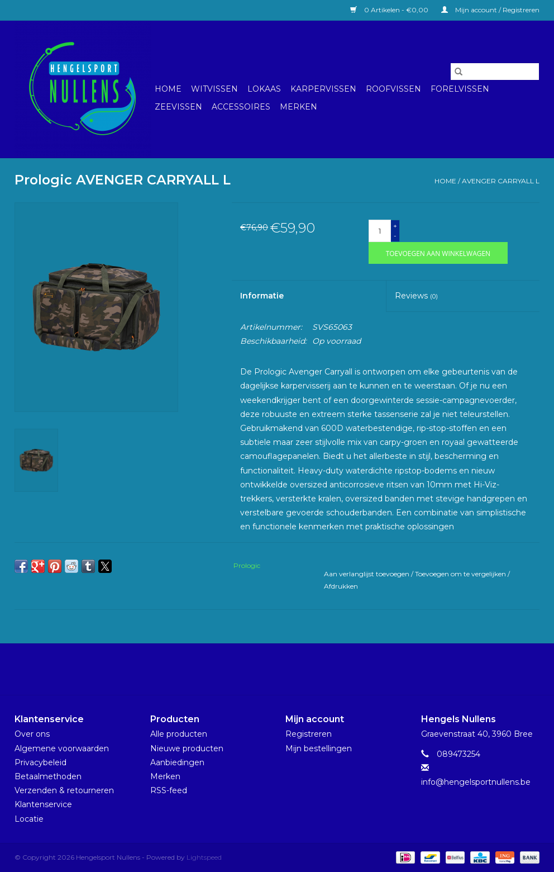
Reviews (416, 296)
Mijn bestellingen (318, 748)
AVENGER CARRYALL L (500, 181)
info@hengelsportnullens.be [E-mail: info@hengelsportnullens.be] (476, 782)
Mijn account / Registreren (490, 10)
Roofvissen (393, 89)
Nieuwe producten (186, 748)
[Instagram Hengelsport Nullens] (287, 669)
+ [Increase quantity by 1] (395, 225)
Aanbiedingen (177, 762)
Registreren (308, 734)
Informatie (262, 296)
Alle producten (178, 734)
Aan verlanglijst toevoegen (367, 574)
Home (168, 89)
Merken (298, 107)
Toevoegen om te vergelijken (461, 574)
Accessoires (241, 107)
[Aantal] (380, 231)
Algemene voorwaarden (62, 748)
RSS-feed (168, 790)
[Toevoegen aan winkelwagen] (438, 253)
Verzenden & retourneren (64, 790)
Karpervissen (323, 89)
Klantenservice (43, 804)
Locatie (29, 819)
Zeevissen (178, 107)
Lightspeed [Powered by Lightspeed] (204, 857)
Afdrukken (341, 586)
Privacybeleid (40, 762)
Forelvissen (460, 89)
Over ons (32, 734)
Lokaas (264, 89)
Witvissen (214, 89)
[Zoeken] (494, 71)
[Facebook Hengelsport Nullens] (267, 669)
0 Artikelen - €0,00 (390, 10)
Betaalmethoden (48, 776)
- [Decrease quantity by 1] (395, 235)
